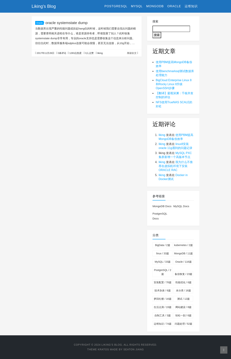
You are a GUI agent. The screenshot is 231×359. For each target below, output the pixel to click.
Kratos (103, 349)
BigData (162, 245)
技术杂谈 (162, 290)
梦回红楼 (162, 298)
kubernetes (183, 245)
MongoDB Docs (161, 206)
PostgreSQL (115, 6)
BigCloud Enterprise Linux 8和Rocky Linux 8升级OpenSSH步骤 (173, 84)
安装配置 (162, 282)
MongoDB (155, 6)
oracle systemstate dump (66, 23)
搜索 (155, 21)
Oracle (174, 6)
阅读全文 (132, 53)
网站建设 (183, 307)
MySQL (137, 6)
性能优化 (183, 282)
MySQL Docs (181, 206)
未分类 (183, 290)
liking (162, 134)
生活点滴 (162, 307)
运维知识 (191, 6)
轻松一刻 (183, 315)
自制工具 (162, 315)
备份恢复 (183, 274)
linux (162, 253)
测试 (183, 298)
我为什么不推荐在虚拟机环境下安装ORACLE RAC (176, 166)
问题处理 (183, 323)
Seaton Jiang (133, 349)
